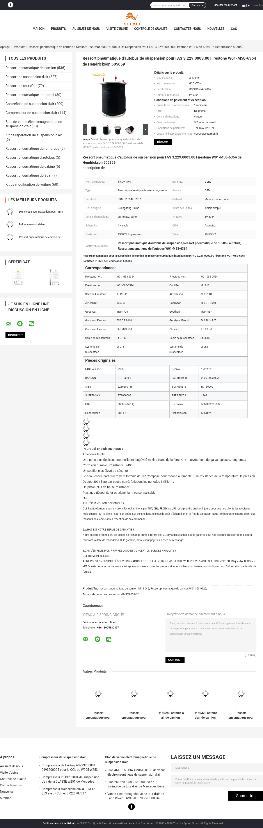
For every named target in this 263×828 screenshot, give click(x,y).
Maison (38, 28)
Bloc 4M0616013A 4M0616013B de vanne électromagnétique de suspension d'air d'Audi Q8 (136, 773)
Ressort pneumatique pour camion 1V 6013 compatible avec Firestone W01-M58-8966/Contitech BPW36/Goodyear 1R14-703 (98, 715)
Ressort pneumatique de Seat (28, 175)
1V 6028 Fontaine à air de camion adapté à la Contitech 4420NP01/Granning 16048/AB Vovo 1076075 (170, 715)
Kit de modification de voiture (28, 184)
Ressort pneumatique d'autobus (30, 157)
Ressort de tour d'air (21, 86)
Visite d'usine (117, 28)
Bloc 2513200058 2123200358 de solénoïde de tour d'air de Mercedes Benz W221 (135, 784)
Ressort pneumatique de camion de (39, 237)
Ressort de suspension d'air (26, 77)
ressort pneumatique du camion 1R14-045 (124, 588)
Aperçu (5, 47)
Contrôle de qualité (150, 28)
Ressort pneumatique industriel (29, 95)
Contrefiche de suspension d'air (29, 104)
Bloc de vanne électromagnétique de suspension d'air (130, 759)
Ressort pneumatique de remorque (32, 148)
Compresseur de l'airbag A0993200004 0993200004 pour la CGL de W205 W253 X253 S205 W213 (70, 768)
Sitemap (5, 798)
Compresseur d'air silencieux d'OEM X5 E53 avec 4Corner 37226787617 (69, 791)
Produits (58, 28)
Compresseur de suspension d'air (31, 113)
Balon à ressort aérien (32, 224)
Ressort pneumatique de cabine (30, 166)
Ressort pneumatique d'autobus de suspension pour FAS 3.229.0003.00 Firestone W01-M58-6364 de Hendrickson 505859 (113, 143)
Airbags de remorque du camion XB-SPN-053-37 (111, 594)
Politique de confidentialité (58, 823)
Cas (234, 28)
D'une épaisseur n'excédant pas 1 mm (41, 211)
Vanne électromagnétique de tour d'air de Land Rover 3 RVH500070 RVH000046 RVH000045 (135, 796)
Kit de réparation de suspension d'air (33, 135)
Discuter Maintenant (225, 5)
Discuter (162, 141)
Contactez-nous (187, 28)
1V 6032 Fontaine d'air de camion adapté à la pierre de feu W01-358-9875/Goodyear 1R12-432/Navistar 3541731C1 (205, 715)
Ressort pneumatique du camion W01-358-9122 (178, 588)
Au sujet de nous (86, 28)
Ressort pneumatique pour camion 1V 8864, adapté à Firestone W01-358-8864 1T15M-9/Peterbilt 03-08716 (241, 715)
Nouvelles (215, 28)
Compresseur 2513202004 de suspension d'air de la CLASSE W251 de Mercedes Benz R (70, 780)
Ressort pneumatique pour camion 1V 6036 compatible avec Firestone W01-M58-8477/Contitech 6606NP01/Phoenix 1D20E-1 (134, 715)
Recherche (197, 5)
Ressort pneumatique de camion (51, 47)
